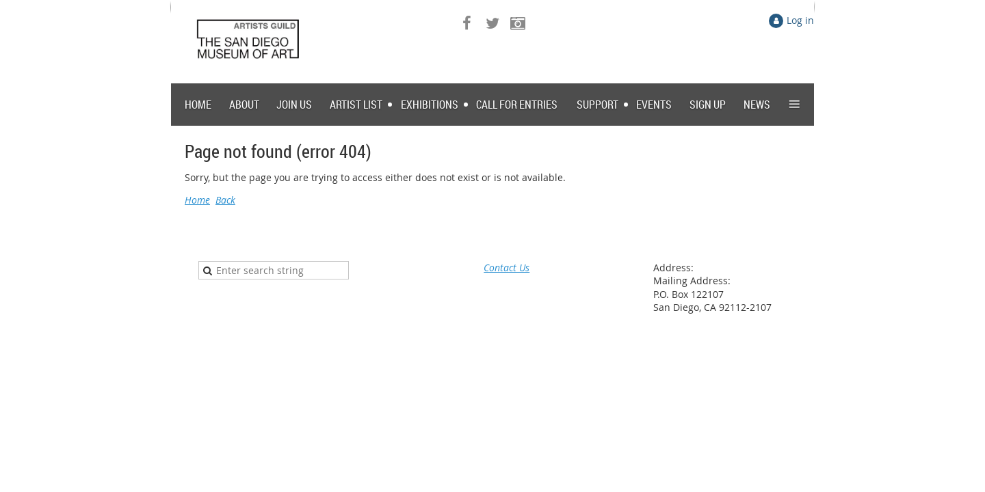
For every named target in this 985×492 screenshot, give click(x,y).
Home (197, 199)
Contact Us (506, 267)
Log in (800, 20)
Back (225, 199)
